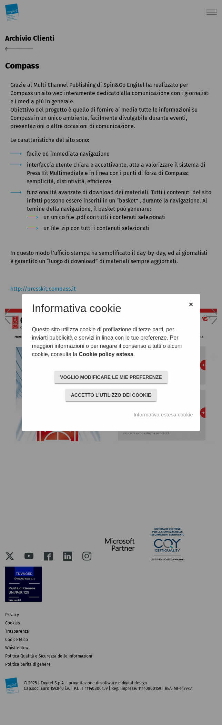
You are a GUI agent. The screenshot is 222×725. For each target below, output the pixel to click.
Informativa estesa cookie (163, 414)
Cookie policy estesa (106, 354)
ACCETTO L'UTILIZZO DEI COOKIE (111, 395)
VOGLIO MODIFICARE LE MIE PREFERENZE (111, 377)
